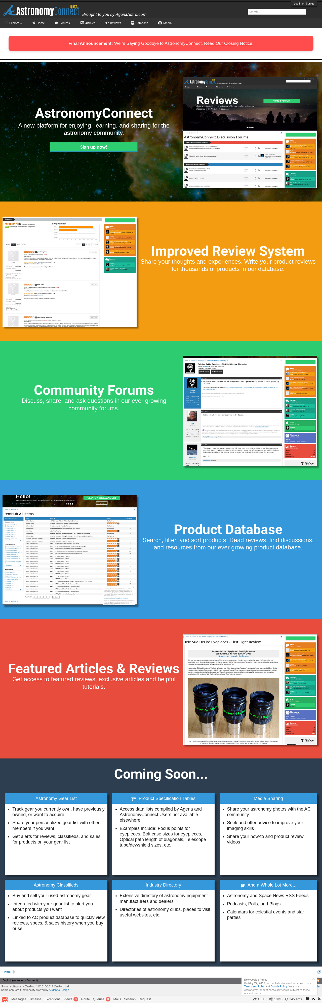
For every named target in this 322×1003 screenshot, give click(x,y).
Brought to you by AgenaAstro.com (114, 14)
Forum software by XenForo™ (36, 986)
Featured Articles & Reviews (94, 668)
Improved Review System (228, 251)
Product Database (228, 529)
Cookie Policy (279, 986)
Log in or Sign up (304, 3)
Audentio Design (59, 990)
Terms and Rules (254, 986)
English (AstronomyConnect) (20, 980)
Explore (15, 23)
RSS (317, 980)
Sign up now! (93, 147)
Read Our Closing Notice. (228, 43)
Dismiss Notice (313, 979)
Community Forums (94, 390)
